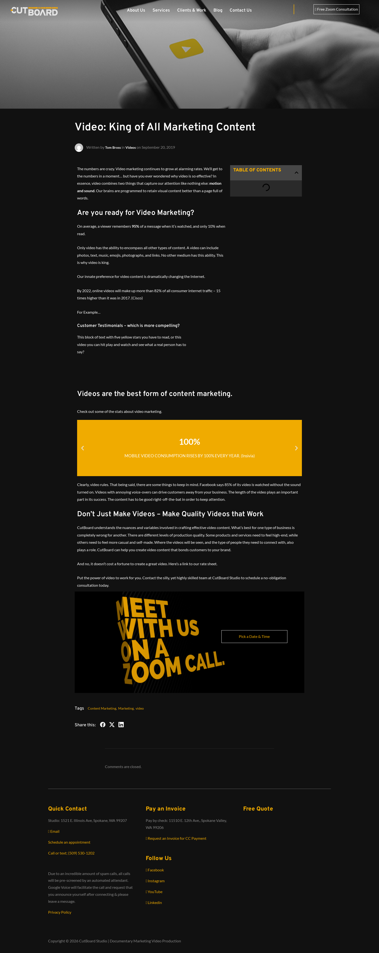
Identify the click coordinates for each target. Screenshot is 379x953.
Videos (133, 147)
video (140, 708)
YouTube (154, 891)
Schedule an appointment (69, 842)
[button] (296, 172)
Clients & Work (191, 10)
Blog (217, 10)
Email (53, 831)
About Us (136, 10)
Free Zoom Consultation (336, 9)
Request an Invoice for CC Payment (176, 838)
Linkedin (154, 902)
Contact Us (241, 10)
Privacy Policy (59, 912)
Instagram (155, 880)
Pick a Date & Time (254, 636)
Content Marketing (102, 708)
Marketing (126, 708)
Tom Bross (114, 147)
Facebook (155, 870)
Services (161, 10)
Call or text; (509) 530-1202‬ (71, 853)
